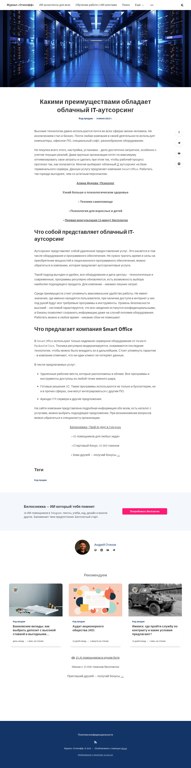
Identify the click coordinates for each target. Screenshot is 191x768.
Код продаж (86, 118)
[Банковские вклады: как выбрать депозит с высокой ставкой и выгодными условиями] (36, 635)
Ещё (139, 5)
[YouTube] (179, 153)
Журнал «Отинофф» (20, 5)
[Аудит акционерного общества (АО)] (95, 635)
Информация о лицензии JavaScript (95, 755)
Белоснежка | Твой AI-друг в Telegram (95, 427)
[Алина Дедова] (15, 590)
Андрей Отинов (105, 544)
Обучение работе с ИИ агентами (96, 5)
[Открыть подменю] (152, 5)
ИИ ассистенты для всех (54, 5)
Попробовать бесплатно (144, 511)
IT (118, 164)
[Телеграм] (179, 143)
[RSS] (95, 742)
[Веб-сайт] (95, 550)
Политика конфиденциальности (95, 734)
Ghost (124, 748)
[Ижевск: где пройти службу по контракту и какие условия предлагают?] (155, 635)
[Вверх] (179, 132)
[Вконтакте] (179, 164)
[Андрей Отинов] (82, 547)
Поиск (126, 5)
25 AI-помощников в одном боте (98, 657)
